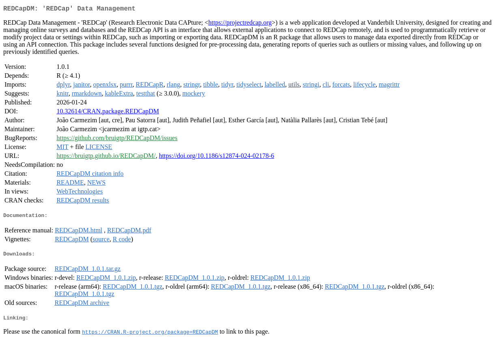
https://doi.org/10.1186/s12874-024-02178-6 (216, 157)
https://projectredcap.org (240, 24)
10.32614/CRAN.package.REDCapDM (107, 112)
